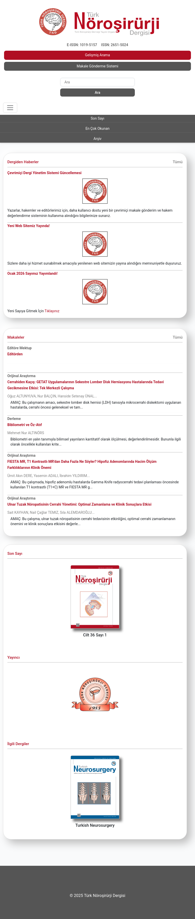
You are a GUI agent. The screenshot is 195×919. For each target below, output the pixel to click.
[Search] (97, 82)
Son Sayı (97, 118)
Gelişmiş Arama (97, 55)
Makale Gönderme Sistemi (97, 66)
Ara (97, 92)
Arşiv (97, 139)
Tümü (178, 162)
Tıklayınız (52, 311)
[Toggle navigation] (10, 108)
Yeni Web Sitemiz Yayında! (28, 226)
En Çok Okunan (97, 128)
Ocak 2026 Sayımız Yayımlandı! (32, 273)
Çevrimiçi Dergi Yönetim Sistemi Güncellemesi (44, 173)
